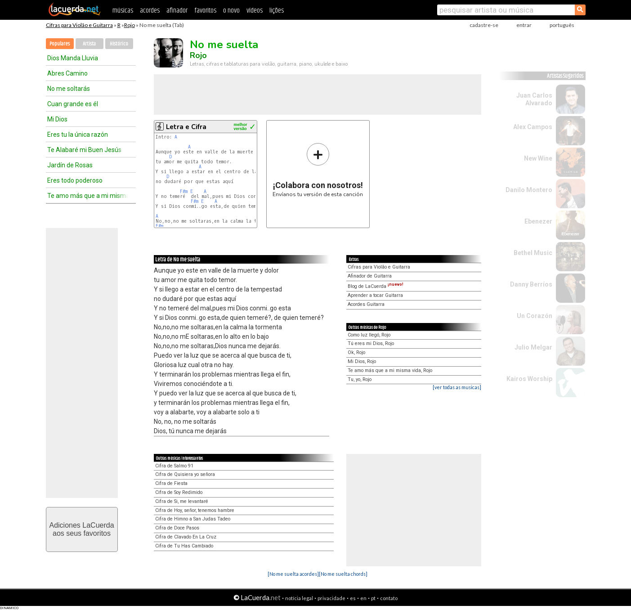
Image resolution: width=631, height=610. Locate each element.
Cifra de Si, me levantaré (181, 501)
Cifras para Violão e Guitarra (79, 25)
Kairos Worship (529, 378)
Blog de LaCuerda (375, 286)
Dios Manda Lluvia (72, 58)
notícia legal (299, 598)
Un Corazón (534, 315)
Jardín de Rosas (70, 165)
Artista (89, 44)
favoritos (205, 10)
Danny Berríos (531, 284)
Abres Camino (67, 73)
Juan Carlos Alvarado (534, 99)
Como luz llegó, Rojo (369, 335)
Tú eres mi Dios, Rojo (371, 343)
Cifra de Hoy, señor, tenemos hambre (194, 510)
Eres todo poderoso (75, 180)
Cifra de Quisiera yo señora (185, 474)
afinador (177, 10)
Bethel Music (533, 252)
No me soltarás (68, 88)
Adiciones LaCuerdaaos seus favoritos (81, 529)
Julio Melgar (533, 347)
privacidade (331, 598)
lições (276, 10)
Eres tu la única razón (77, 134)
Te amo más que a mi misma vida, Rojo (390, 370)
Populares (59, 44)
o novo (231, 10)
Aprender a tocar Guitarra (375, 295)
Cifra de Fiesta (171, 483)
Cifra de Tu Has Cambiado (184, 546)
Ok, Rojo (356, 352)
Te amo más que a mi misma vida (87, 195)
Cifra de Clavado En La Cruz (185, 537)
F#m (184, 191)
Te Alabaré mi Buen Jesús (84, 149)
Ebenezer (538, 221)
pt (373, 598)
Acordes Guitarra (366, 304)
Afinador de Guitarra (370, 276)
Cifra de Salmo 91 (174, 466)
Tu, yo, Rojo (359, 379)
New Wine (538, 158)
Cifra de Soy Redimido (178, 492)
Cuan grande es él (72, 104)
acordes (150, 10)
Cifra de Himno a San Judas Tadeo (192, 519)
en (363, 598)
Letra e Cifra (186, 126)
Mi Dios (57, 119)
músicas (122, 10)
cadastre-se (484, 25)
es (353, 598)
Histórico (119, 44)
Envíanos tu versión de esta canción (318, 170)
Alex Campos (532, 126)
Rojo (129, 25)
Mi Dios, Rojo (362, 361)
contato (389, 598)
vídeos (254, 10)
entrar (524, 25)
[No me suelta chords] (343, 574)
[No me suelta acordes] (293, 574)
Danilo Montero (529, 189)
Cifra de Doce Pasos (177, 528)
